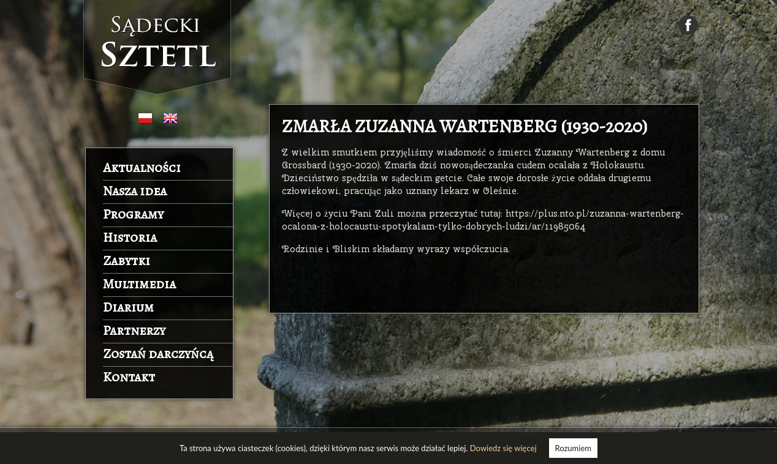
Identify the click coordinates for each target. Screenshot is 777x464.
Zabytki (126, 261)
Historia (130, 237)
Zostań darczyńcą (158, 354)
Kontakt (129, 377)
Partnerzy (134, 330)
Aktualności (142, 168)
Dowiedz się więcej (503, 448)
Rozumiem (573, 448)
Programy (133, 214)
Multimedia (139, 284)
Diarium (128, 307)
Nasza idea (135, 191)
